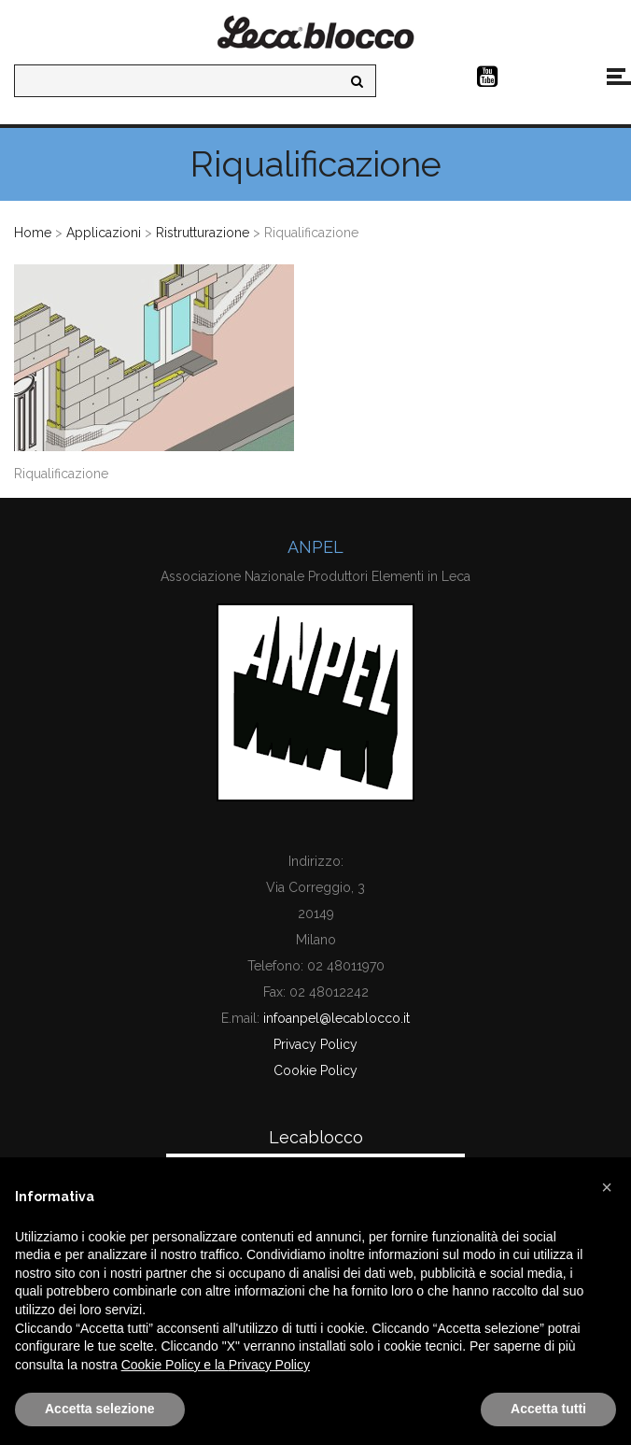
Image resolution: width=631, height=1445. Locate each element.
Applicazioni (103, 232)
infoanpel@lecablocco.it (336, 1018)
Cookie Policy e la (175, 1364)
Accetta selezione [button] (100, 1408)
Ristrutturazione (202, 232)
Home (32, 232)
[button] (607, 1187)
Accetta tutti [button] (548, 1408)
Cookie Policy (315, 1070)
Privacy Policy (315, 1044)
